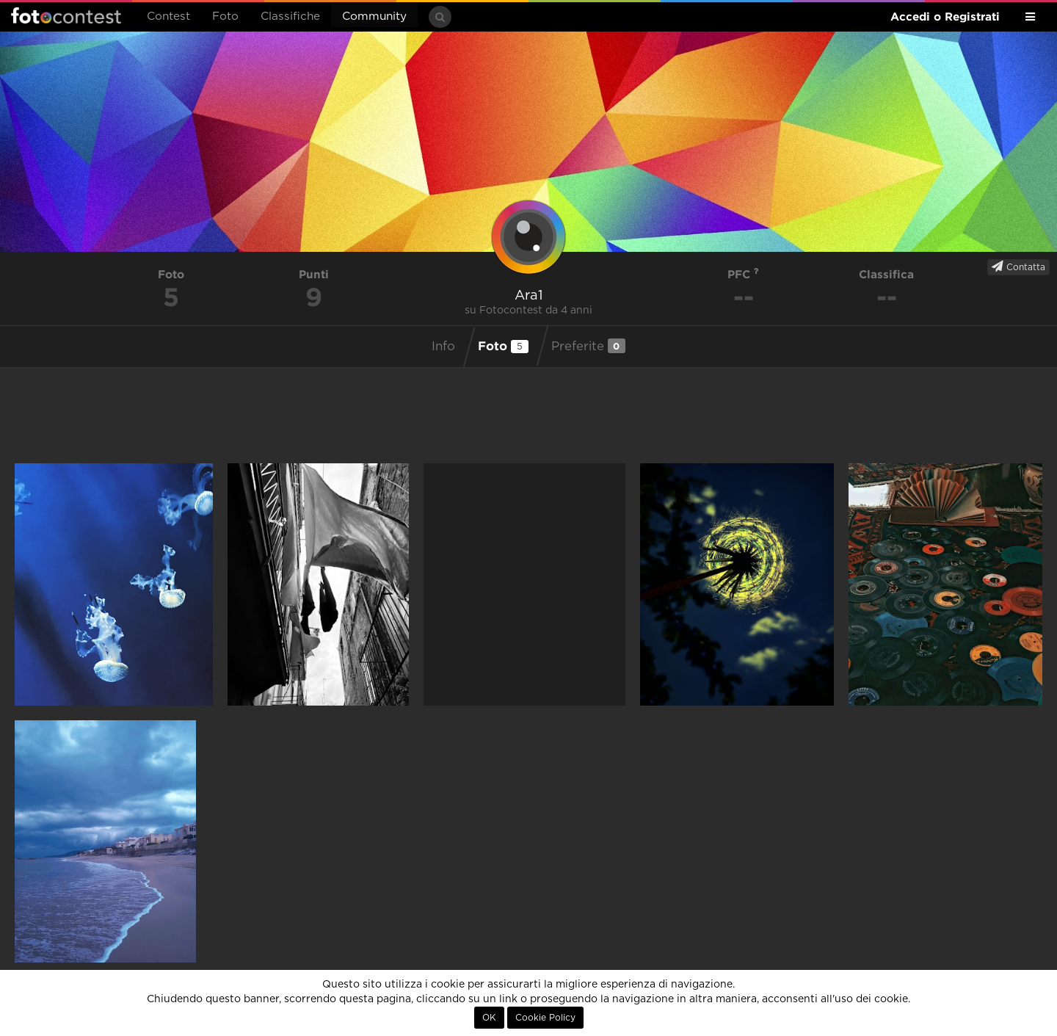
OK (489, 1017)
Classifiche (290, 16)
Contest (168, 16)
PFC (743, 274)
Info (443, 346)
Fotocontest (66, 15)
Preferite (588, 345)
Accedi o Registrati (945, 16)
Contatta (1018, 266)
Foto (225, 16)
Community (374, 16)
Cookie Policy (545, 1017)
